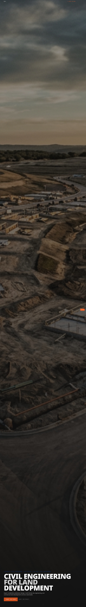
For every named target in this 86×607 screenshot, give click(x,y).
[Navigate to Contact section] (82, 306)
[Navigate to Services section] (82, 300)
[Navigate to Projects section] (82, 302)
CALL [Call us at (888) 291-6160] (82, 309)
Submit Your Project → (24, 599)
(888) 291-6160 (11, 599)
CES (5, 1)
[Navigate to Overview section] (82, 297)
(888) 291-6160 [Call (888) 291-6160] (71, 1)
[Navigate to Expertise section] (82, 304)
